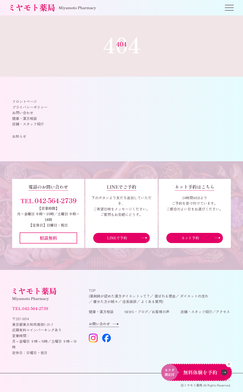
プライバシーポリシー (29, 107)
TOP (92, 290)
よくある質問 (151, 301)
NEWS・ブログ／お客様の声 (147, 311)
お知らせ (19, 136)
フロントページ (24, 101)
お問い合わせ (22, 112)
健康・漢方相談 (24, 118)
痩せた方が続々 (105, 301)
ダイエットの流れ (193, 296)
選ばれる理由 (165, 296)
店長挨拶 (129, 301)
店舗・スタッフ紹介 (28, 123)
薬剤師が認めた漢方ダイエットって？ (120, 296)
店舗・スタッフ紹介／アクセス (205, 311)
